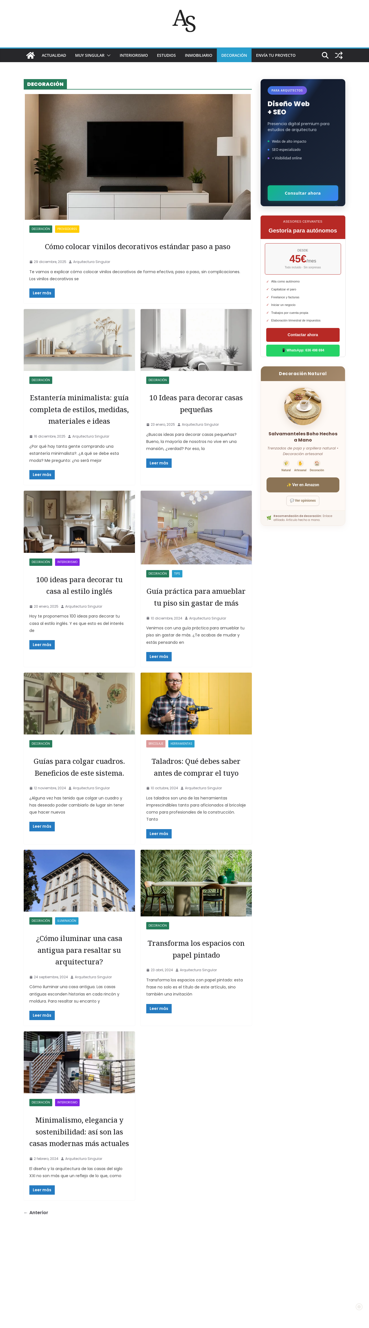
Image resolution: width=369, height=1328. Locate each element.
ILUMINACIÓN (66, 979)
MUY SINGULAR (89, 55)
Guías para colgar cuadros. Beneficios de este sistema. (79, 819)
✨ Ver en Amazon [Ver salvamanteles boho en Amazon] (303, 484)
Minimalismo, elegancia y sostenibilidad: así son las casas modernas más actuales (79, 1213)
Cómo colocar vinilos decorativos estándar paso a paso (137, 252)
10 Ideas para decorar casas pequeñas (196, 415)
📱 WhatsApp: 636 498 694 (302, 350)
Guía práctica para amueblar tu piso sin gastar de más (196, 637)
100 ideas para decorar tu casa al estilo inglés (79, 625)
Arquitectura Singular (91, 273)
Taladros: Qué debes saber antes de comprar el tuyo (196, 819)
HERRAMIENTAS (181, 791)
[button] (107, 55)
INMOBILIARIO (198, 55)
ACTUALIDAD (54, 55)
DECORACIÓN (234, 55)
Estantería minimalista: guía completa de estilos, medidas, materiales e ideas (79, 432)
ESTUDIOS (166, 55)
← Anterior (36, 1306)
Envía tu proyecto (276, 55)
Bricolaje (156, 791)
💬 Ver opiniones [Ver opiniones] (303, 501)
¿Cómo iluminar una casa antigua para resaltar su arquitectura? (79, 1014)
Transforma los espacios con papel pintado (196, 1013)
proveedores (67, 229)
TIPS (177, 609)
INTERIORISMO (134, 55)
